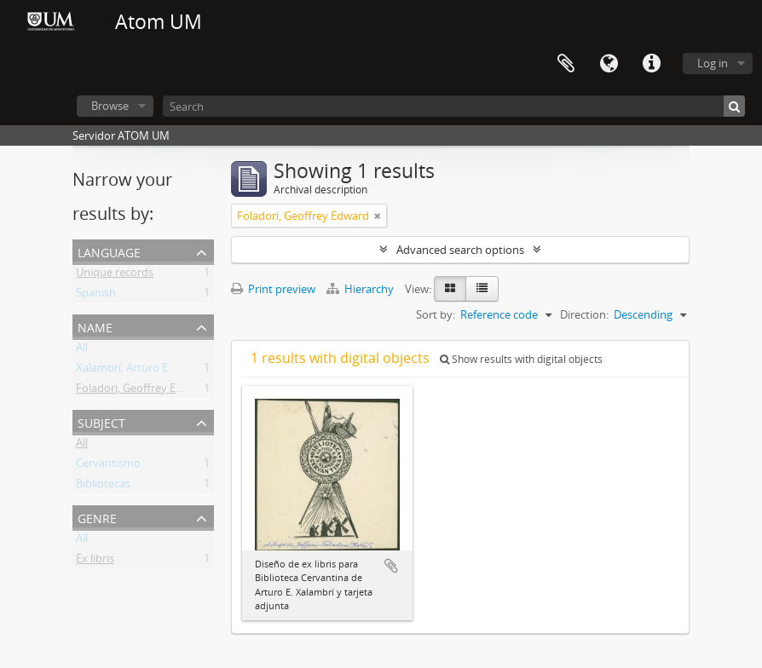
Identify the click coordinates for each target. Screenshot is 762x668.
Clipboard (566, 64)
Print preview (273, 289)
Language (608, 64)
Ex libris (95, 561)
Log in (712, 63)
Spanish (96, 295)
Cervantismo (108, 466)
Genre (97, 516)
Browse (110, 105)
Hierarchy (361, 289)
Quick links (651, 64)
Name (95, 325)
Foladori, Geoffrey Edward (142, 391)
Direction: (584, 314)
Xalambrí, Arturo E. (123, 370)
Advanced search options (460, 249)
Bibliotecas (103, 486)
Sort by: (435, 314)
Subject (101, 421)
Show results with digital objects (521, 359)
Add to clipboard (391, 565)
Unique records (114, 275)
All (82, 350)
